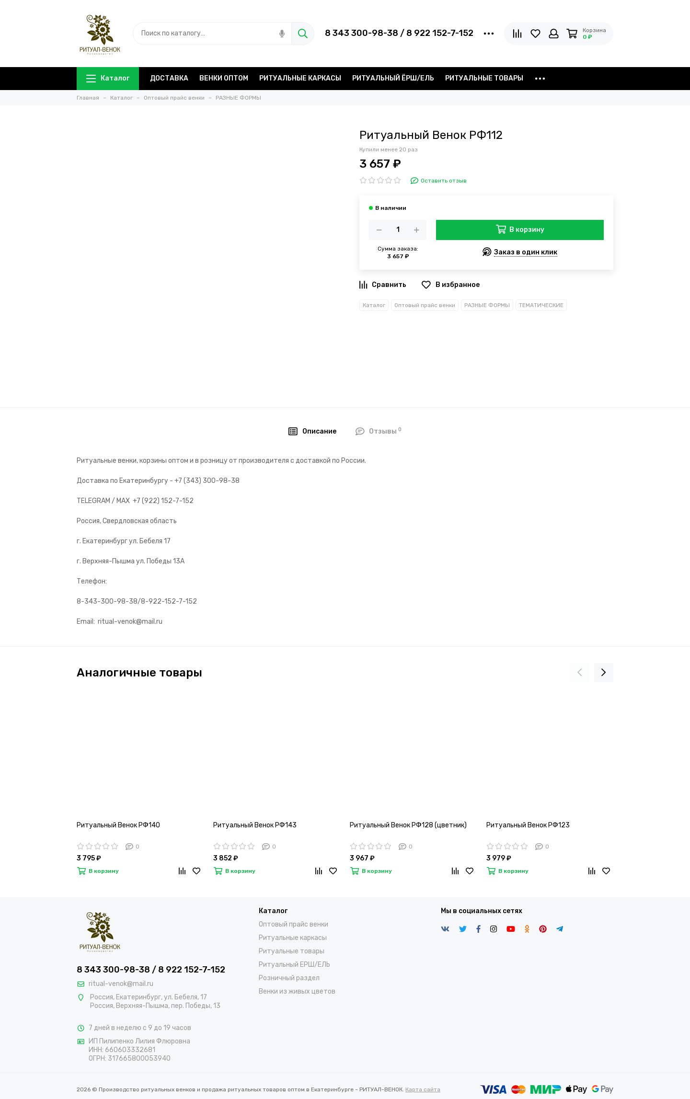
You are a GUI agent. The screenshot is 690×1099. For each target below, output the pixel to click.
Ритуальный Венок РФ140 (118, 825)
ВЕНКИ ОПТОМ (223, 78)
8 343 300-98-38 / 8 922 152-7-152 (399, 33)
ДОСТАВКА (169, 78)
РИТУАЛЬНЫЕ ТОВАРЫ (484, 78)
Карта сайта (422, 1089)
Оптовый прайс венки (424, 305)
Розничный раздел (289, 978)
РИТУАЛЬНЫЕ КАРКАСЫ (300, 78)
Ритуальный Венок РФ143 (255, 825)
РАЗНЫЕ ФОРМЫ (487, 305)
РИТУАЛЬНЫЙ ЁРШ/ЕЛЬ (393, 78)
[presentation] (579, 672)
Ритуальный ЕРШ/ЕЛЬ (294, 965)
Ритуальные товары (291, 951)
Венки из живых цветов (297, 991)
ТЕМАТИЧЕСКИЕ (541, 305)
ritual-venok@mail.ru (121, 984)
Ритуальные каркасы (293, 938)
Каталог (107, 78)
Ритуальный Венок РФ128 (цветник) (408, 825)
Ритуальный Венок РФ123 (528, 825)
